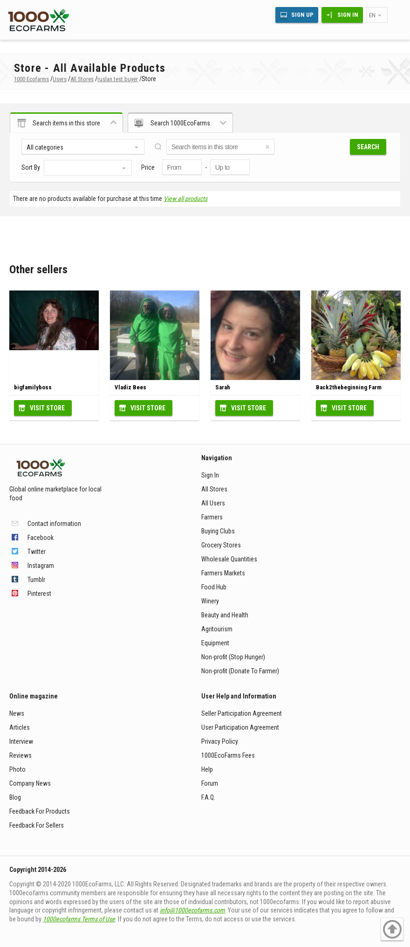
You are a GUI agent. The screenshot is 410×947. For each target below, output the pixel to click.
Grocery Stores (221, 545)
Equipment (215, 643)
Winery (210, 601)
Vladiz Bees (130, 387)
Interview (21, 741)
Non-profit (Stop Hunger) (233, 657)
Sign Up (302, 14)
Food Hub (213, 587)
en (372, 15)
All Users (213, 503)
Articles (19, 727)
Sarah (222, 387)
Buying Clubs (218, 531)
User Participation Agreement (240, 727)
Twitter (36, 551)
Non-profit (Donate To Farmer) (240, 671)
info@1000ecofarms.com (192, 910)
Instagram (40, 565)
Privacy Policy (219, 741)
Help (207, 769)
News (16, 713)
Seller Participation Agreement (241, 713)
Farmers (212, 517)
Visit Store (47, 408)
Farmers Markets (223, 573)
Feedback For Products (39, 811)
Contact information (54, 523)
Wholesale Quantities (229, 559)
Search (368, 147)
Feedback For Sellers (36, 825)
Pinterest (39, 593)
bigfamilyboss (33, 387)
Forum (209, 783)
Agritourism (216, 629)
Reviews (20, 755)
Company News (30, 783)
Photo (17, 769)
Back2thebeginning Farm (349, 387)
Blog (15, 797)
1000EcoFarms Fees (228, 755)
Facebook (40, 537)
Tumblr (36, 579)
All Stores (214, 489)
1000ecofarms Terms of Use (79, 919)
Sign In (347, 14)
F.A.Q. (208, 797)
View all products (185, 198)
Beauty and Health (224, 615)
